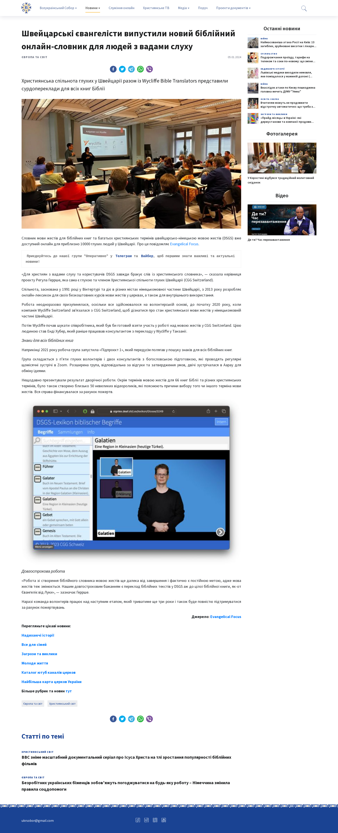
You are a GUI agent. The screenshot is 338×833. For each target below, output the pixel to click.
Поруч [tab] (203, 8)
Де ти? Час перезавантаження (269, 240)
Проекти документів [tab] (232, 8)
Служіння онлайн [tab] (121, 8)
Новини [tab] (91, 8)
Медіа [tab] (182, 8)
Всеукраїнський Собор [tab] (57, 8)
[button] (113, 69)
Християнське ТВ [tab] (156, 8)
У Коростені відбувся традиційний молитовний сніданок (281, 180)
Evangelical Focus (184, 243)
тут (69, 690)
